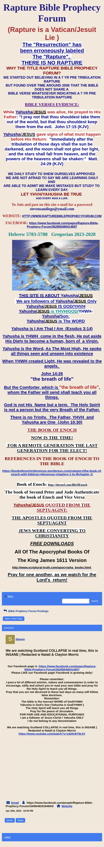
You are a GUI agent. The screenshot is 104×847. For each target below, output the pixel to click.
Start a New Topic (14, 618)
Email (15, 802)
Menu (8, 596)
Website (66, 806)
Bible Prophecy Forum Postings (25, 611)
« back (7, 837)
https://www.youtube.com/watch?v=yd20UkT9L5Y (52, 733)
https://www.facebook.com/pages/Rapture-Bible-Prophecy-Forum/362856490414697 (60, 668)
